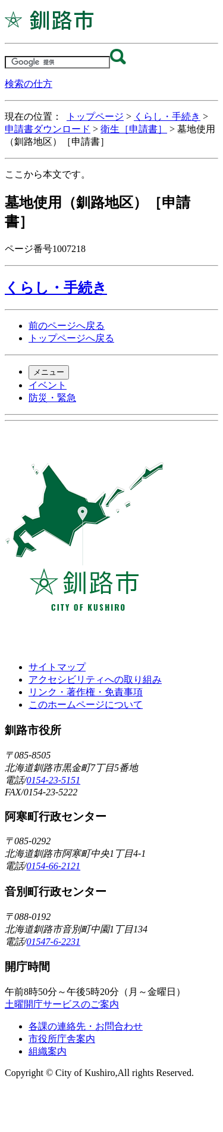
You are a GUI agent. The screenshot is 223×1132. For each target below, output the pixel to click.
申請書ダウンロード (47, 129)
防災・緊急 (52, 398)
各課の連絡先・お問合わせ (86, 1026)
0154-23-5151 (53, 780)
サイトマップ (57, 667)
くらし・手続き (167, 116)
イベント (48, 385)
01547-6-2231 (53, 942)
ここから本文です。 (47, 174)
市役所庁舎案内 (62, 1039)
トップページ (95, 116)
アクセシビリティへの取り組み (95, 679)
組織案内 (48, 1051)
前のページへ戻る (67, 326)
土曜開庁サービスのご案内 (62, 1004)
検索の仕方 (28, 84)
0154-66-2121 (53, 866)
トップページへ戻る (71, 338)
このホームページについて (86, 704)
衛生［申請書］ (133, 129)
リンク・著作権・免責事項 (86, 692)
